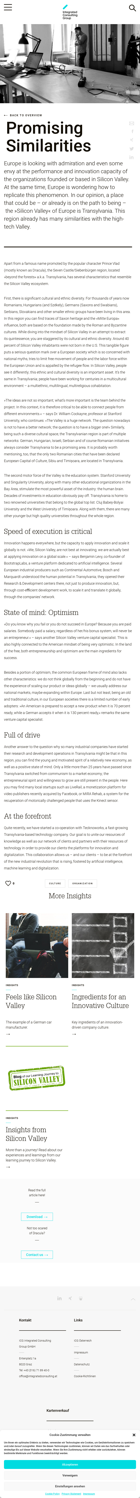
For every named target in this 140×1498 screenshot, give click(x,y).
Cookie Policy (52, 1494)
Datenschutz (82, 1364)
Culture (55, 883)
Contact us (37, 1255)
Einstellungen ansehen (70, 1486)
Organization (82, 883)
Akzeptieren (70, 1464)
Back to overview (23, 115)
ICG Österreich (83, 1340)
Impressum (89, 1494)
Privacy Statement (71, 1494)
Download (37, 1217)
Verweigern (70, 1475)
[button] (134, 1435)
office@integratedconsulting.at (38, 1376)
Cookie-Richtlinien (85, 1376)
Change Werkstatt (70, 12)
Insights (12, 985)
